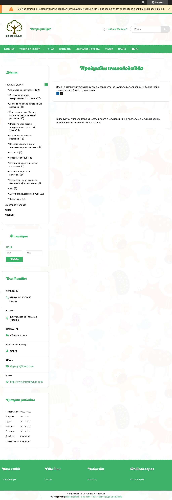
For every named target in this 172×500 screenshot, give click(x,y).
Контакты (65, 49)
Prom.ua (101, 494)
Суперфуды (15, 199)
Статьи (109, 49)
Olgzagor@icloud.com (22, 366)
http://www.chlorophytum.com (26, 382)
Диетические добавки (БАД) (24, 194)
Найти (14, 259)
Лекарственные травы (21, 90)
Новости (92, 479)
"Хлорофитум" (9, 479)
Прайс (122, 49)
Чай (11, 188)
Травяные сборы (18, 158)
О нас (51, 49)
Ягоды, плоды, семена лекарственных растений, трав (22, 127)
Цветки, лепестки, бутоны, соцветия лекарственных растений (23, 115)
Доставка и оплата (88, 49)
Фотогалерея (137, 479)
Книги (134, 49)
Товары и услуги (29, 49)
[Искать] (165, 29)
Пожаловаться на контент (77, 497)
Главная (9, 49)
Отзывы (9, 214)
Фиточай (13, 152)
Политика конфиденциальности (107, 497)
